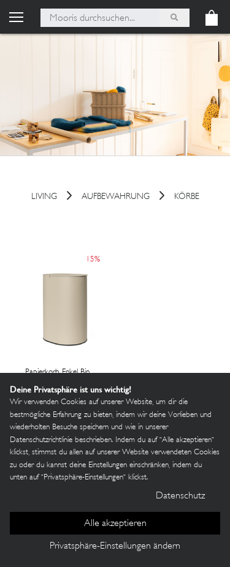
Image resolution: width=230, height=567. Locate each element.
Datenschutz (180, 496)
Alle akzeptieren (115, 523)
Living (44, 197)
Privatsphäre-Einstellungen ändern (115, 546)
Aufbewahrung (116, 197)
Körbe (186, 197)
